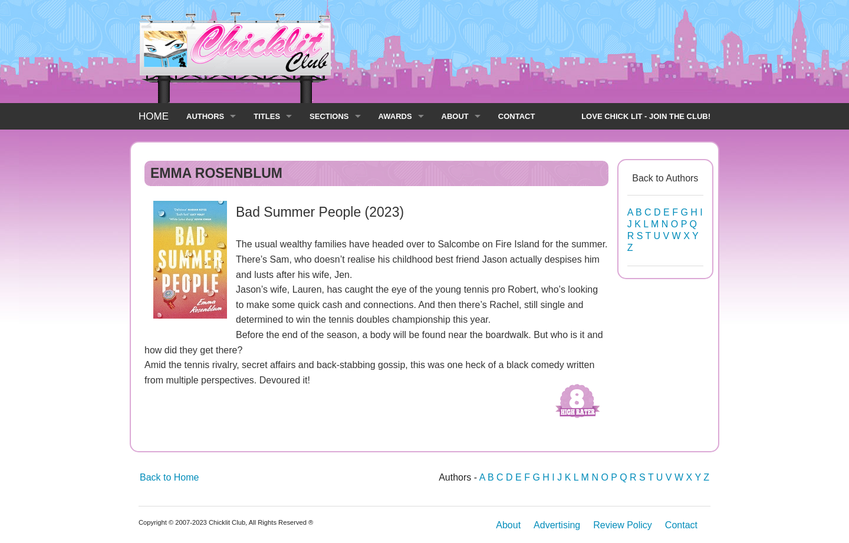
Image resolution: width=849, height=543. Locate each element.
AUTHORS (205, 116)
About (508, 525)
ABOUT (455, 116)
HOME (154, 116)
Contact (681, 525)
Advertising (557, 525)
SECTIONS (329, 116)
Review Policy (622, 525)
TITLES (267, 116)
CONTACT (516, 116)
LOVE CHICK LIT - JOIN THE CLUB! (645, 116)
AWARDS (395, 116)
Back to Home (169, 477)
